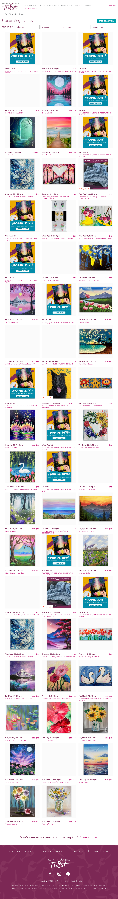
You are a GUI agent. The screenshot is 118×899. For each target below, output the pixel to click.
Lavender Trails (84, 573)
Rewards (113, 6)
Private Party (53, 851)
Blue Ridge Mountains (87, 531)
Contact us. (89, 837)
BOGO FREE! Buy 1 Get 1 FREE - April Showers (95, 238)
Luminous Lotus (11, 447)
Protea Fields (83, 322)
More (76, 6)
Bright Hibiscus (47, 740)
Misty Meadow (10, 531)
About (79, 851)
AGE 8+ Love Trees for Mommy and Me (56, 782)
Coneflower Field (11, 782)
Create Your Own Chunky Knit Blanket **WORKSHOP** (92, 197)
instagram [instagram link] (59, 874)
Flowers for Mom (48, 824)
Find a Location (21, 851)
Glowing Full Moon (49, 113)
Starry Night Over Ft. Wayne (89, 280)
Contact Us (73, 881)
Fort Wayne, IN (31, 8)
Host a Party (53, 6)
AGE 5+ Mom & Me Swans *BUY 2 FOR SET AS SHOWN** (95, 699)
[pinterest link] (68, 874)
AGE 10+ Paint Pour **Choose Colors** (19, 197)
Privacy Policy (47, 881)
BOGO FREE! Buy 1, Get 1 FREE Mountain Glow (58, 657)
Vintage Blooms (11, 824)
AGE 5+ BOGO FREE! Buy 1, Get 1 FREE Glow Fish (59, 71)
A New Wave (83, 782)
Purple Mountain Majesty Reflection (18, 698)
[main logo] (10, 3)
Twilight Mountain (11, 322)
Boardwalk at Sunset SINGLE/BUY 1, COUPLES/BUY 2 (55, 532)
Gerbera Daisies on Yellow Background (56, 698)
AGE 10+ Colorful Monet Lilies (15, 740)
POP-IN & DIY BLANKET (13, 113)
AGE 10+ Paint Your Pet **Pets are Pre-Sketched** (56, 406)
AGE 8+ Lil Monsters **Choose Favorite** (20, 364)
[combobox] (27, 27)
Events (42, 6)
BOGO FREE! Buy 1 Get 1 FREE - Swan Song (21, 489)
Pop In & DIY (66, 6)
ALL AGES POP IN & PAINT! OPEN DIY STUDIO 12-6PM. (21, 72)
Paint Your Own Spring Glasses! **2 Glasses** (58, 238)
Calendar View (106, 21)
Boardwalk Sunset (49, 155)
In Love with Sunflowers (87, 740)
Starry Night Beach (86, 364)
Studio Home (30, 6)
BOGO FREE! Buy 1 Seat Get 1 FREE (91, 657)
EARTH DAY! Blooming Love (89, 447)
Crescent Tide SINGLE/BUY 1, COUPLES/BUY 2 (22, 615)
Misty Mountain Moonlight (14, 573)
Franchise (88, 6)
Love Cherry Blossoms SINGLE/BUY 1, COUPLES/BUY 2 (55, 197)
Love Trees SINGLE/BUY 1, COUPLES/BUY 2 (57, 364)
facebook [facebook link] (50, 874)
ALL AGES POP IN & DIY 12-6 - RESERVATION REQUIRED (95, 114)
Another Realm (11, 155)
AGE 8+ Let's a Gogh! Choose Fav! (91, 406)
